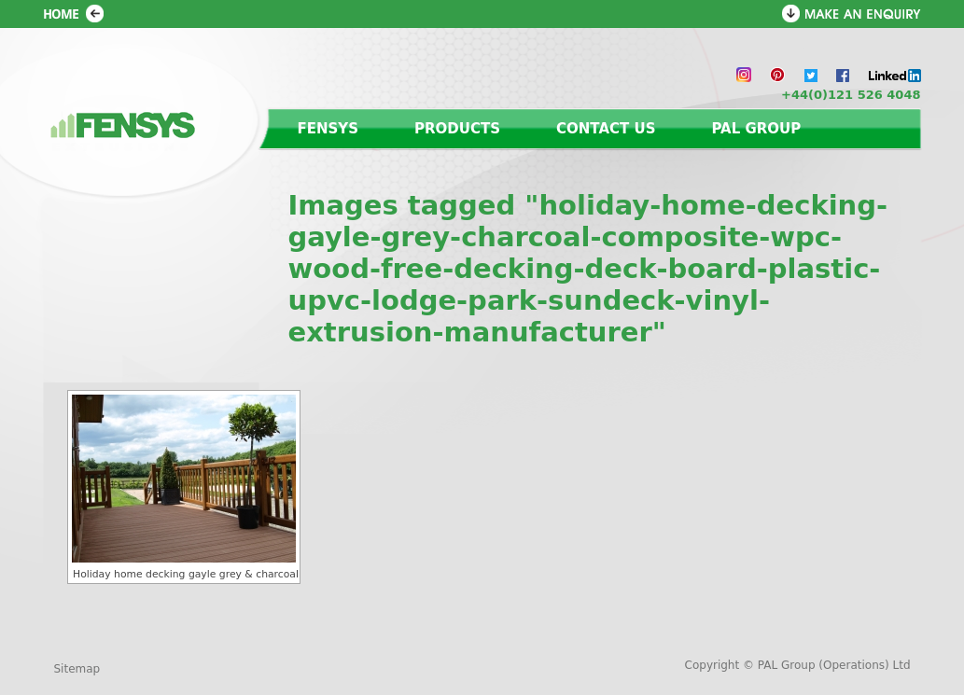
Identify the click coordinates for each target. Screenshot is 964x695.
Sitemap (77, 668)
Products (457, 128)
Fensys (328, 128)
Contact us (605, 128)
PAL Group (756, 128)
